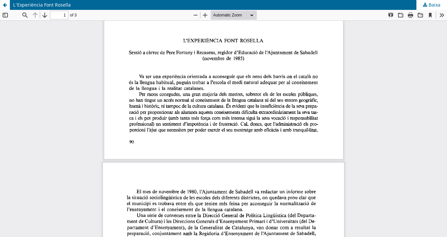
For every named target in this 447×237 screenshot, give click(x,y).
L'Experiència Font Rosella (42, 5)
